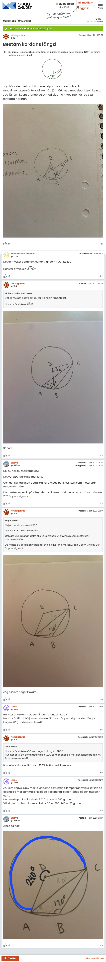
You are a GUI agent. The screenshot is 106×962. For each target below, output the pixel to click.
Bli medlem (85, 3)
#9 (101, 945)
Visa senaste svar (95, 958)
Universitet (24, 21)
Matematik (9, 21)
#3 (101, 455)
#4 (101, 503)
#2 (101, 276)
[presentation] (30, 269)
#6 (101, 730)
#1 (102, 244)
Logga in (83, 8)
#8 (101, 811)
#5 (101, 699)
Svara (12, 958)
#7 (101, 773)
